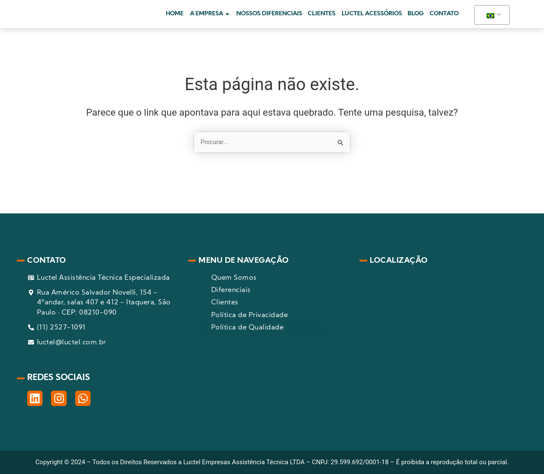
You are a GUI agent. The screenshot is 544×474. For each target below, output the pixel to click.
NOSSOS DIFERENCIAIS (269, 19)
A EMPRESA (210, 19)
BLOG (416, 19)
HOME (175, 19)
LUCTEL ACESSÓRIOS (372, 19)
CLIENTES (321, 19)
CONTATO (444, 19)
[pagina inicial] (88, 19)
